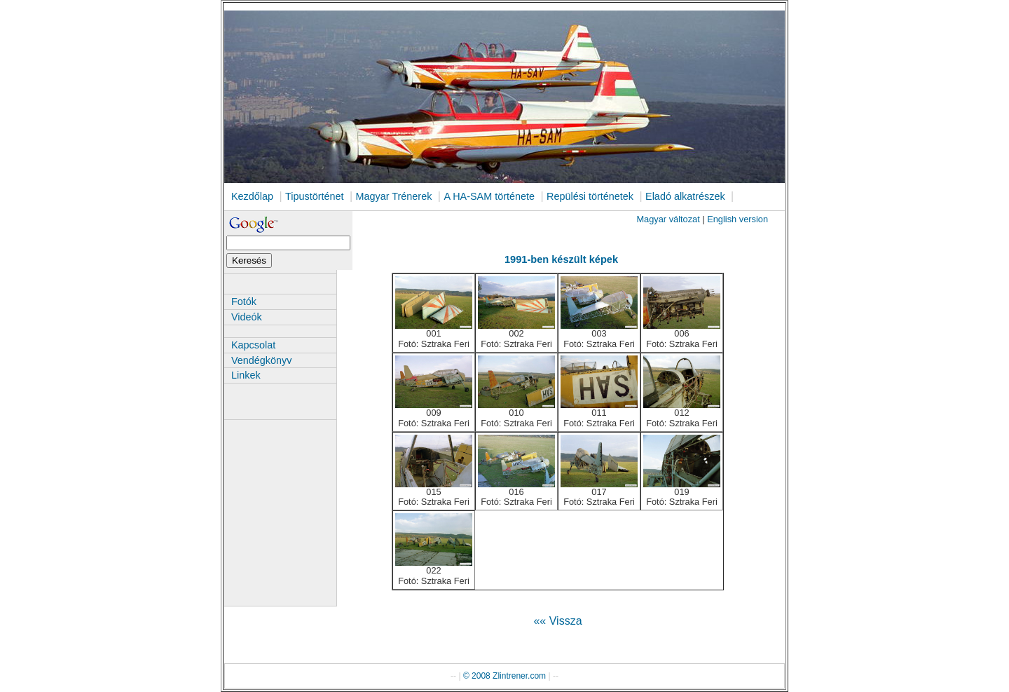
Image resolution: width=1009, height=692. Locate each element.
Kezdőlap (252, 196)
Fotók (243, 301)
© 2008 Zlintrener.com (505, 676)
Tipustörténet (314, 196)
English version (737, 219)
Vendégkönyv (261, 360)
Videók (246, 317)
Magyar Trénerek (394, 196)
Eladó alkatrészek (685, 196)
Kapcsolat (253, 345)
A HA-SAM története (489, 196)
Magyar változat (667, 219)
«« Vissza (557, 621)
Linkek (246, 375)
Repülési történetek (590, 196)
